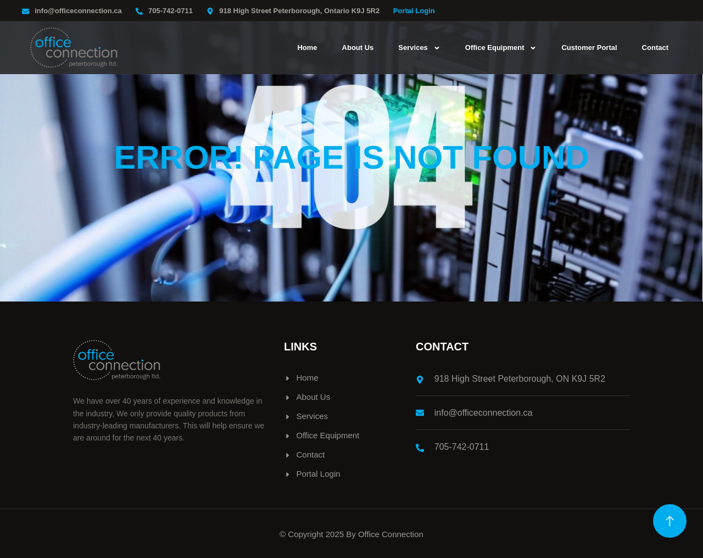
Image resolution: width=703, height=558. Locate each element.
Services (419, 48)
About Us (358, 47)
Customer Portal (589, 47)
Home (307, 47)
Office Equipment (501, 48)
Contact (655, 47)
